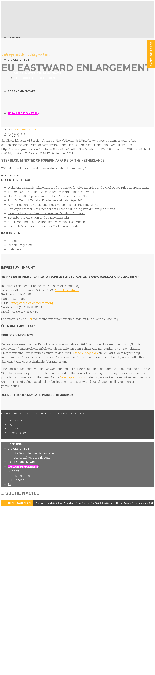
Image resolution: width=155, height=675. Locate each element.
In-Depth (14, 241)
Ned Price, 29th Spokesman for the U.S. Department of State (49, 196)
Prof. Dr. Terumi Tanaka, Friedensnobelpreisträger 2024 (46, 200)
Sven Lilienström (24, 129)
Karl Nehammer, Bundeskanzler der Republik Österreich (46, 222)
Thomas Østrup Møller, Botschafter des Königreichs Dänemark (51, 192)
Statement (15, 249)
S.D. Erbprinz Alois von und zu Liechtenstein (38, 217)
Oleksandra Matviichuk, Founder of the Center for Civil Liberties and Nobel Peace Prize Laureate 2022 (78, 187)
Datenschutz (15, 428)
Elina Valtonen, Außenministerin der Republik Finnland (46, 213)
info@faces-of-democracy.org (32, 303)
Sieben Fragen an (20, 245)
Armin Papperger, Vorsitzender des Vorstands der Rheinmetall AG (53, 205)
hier (29, 319)
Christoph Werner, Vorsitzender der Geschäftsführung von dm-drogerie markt (61, 209)
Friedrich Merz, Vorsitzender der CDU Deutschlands (43, 226)
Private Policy (17, 432)
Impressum (15, 419)
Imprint (12, 424)
